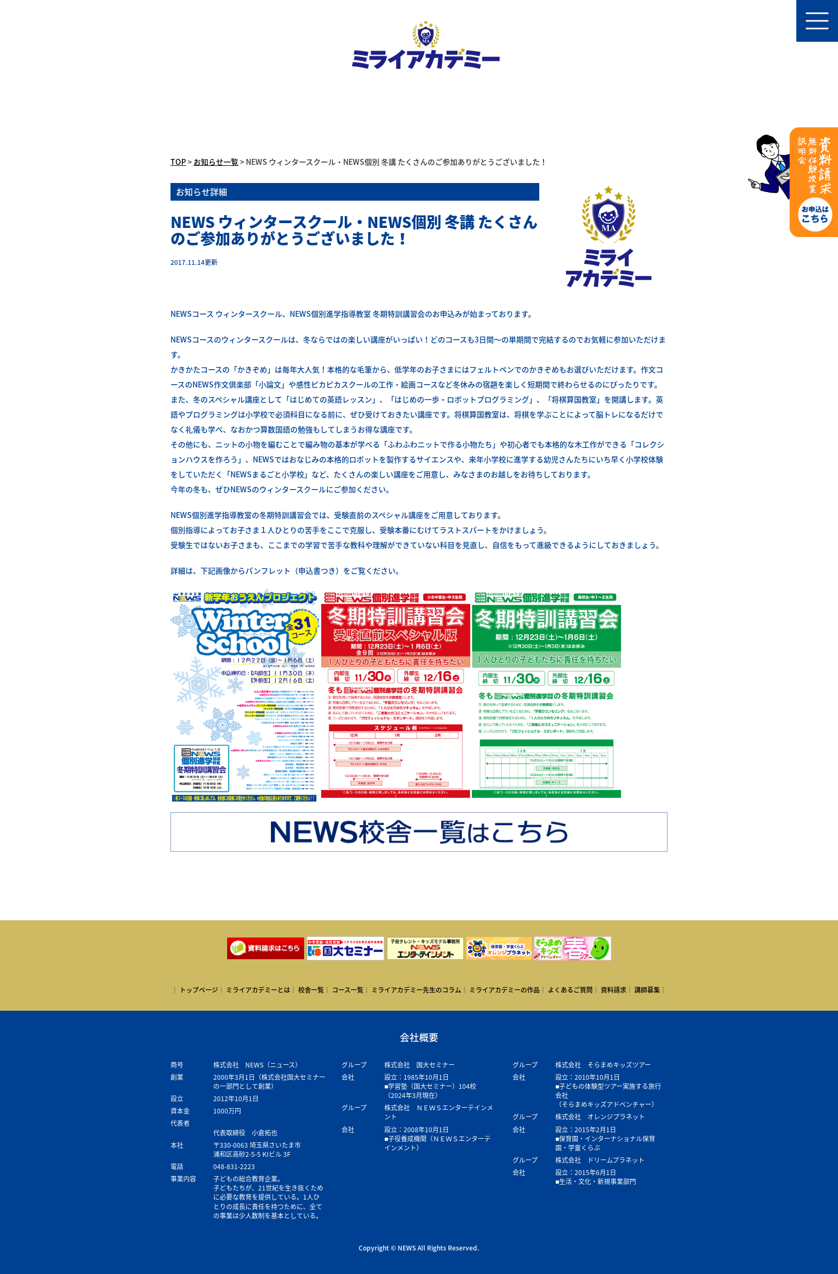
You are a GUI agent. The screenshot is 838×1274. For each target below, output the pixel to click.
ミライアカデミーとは (258, 990)
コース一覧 (347, 990)
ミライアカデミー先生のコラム (416, 990)
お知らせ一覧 (215, 161)
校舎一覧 (311, 990)
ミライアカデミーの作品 (504, 990)
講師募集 (647, 990)
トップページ (199, 990)
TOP (178, 161)
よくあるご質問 (570, 990)
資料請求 (613, 990)
